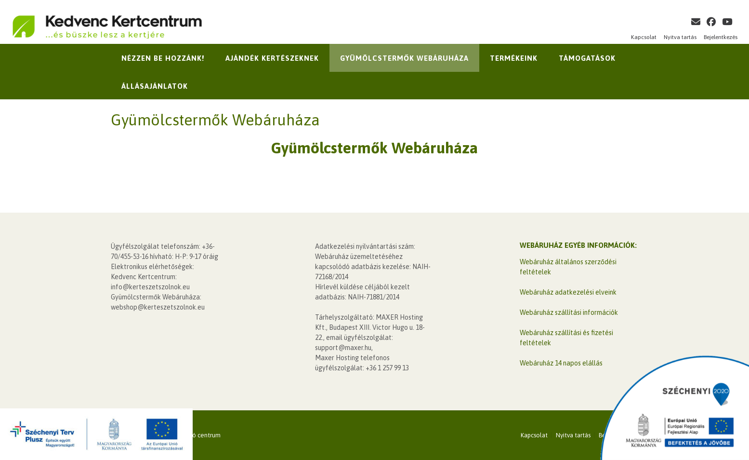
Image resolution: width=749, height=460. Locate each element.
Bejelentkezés (720, 37)
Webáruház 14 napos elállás (561, 363)
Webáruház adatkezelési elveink (568, 292)
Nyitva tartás (680, 37)
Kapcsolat (644, 37)
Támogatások (587, 58)
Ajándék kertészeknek (272, 58)
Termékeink (514, 58)
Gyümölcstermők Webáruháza (404, 58)
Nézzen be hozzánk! (162, 58)
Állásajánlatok (154, 86)
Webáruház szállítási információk (569, 312)
